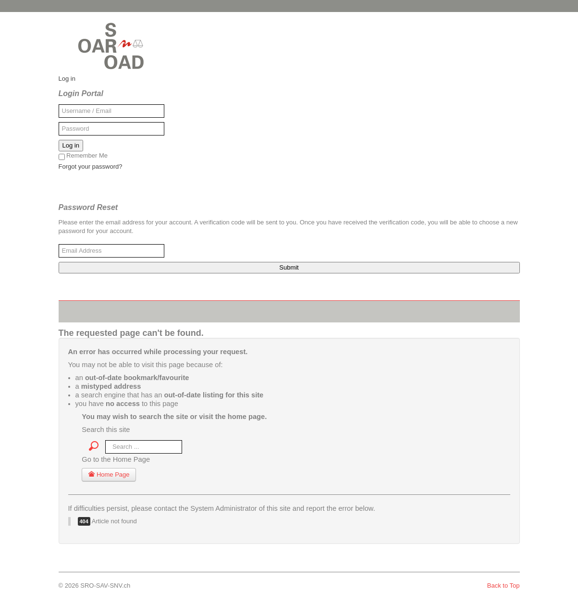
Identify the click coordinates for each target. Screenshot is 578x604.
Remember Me (83, 156)
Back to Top (503, 585)
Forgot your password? (91, 166)
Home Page (108, 474)
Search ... (98, 438)
